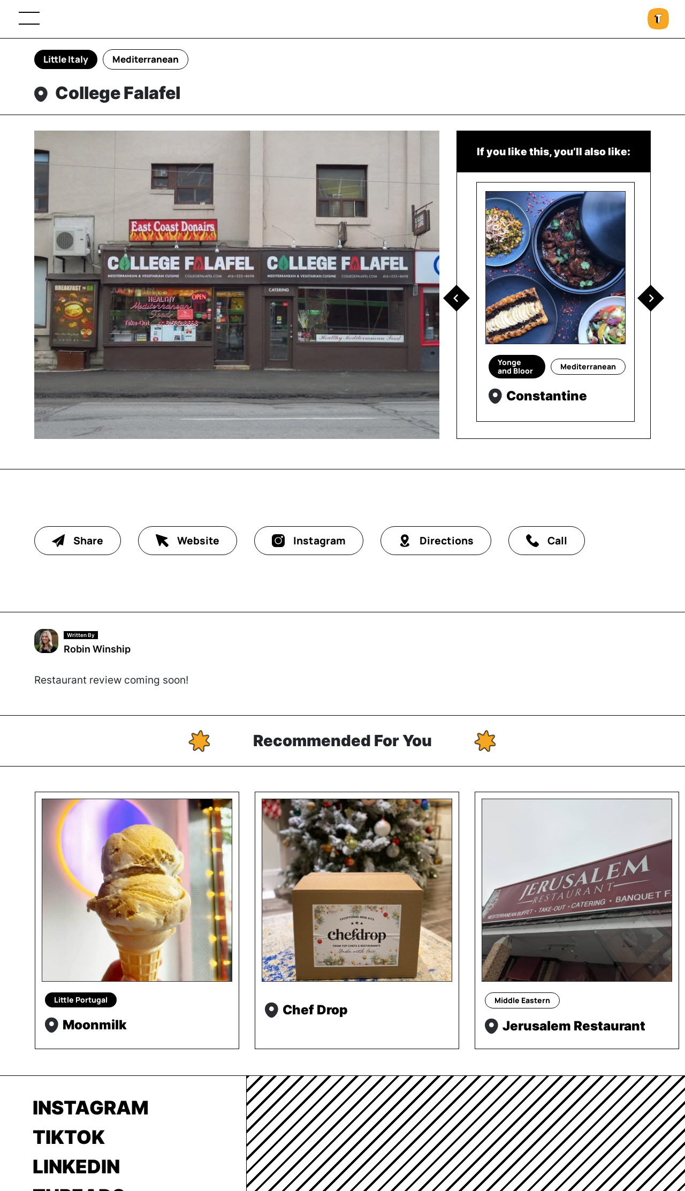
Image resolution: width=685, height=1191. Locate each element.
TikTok (69, 1137)
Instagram (91, 1107)
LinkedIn (76, 1166)
